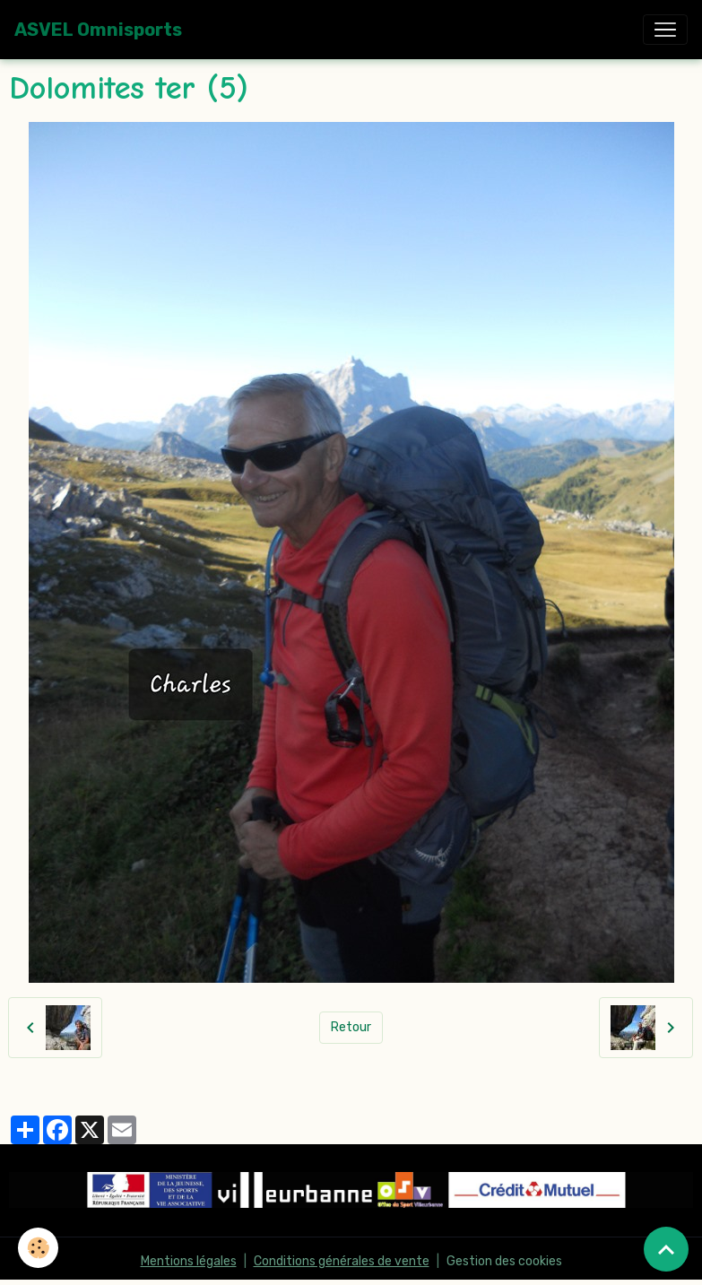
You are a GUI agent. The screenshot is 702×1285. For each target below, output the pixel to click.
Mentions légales (189, 1261)
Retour (351, 1027)
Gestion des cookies (504, 1261)
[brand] (98, 29)
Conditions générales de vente (341, 1261)
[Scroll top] (666, 1249)
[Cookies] (38, 1248)
